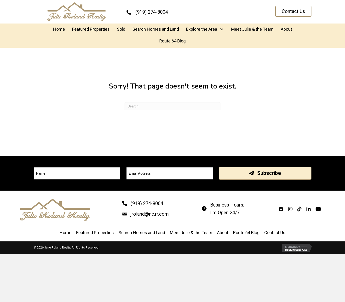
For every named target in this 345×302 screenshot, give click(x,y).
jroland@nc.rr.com (150, 214)
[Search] (172, 106)
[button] (293, 11)
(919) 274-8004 (147, 203)
